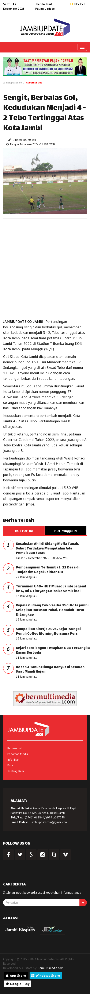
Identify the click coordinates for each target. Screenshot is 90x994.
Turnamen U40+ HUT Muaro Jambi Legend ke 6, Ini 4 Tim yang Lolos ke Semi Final (51, 589)
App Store (16, 975)
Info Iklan (13, 760)
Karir (10, 765)
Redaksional (14, 748)
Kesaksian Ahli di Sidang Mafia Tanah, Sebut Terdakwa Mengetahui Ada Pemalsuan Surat (47, 548)
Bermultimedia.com (50, 968)
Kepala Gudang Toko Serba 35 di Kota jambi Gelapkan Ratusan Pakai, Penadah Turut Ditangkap (52, 610)
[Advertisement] (45, 268)
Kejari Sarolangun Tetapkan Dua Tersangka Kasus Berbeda (53, 650)
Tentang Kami (16, 771)
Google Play (18, 984)
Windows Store (45, 975)
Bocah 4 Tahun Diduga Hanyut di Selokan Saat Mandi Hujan (50, 669)
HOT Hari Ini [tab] (24, 531)
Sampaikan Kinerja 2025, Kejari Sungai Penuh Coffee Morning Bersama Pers (48, 631)
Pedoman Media (17, 754)
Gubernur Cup (34, 82)
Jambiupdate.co (12, 82)
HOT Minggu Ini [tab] (65, 531)
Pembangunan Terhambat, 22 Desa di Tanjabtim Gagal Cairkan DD (47, 570)
